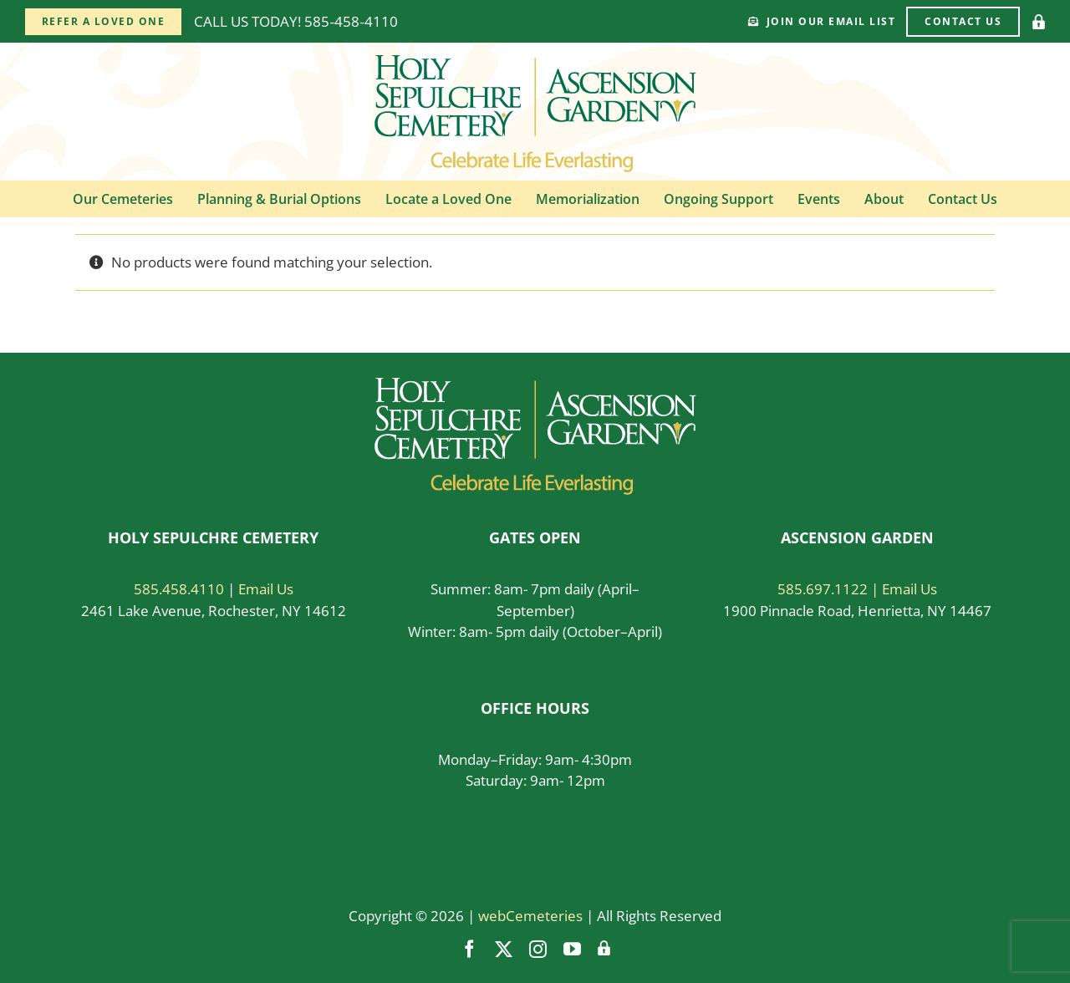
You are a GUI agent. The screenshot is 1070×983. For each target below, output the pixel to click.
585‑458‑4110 (350, 21)
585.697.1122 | (829, 588)
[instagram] (538, 949)
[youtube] (572, 949)
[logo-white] (535, 385)
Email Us (265, 588)
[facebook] (469, 949)
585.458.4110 (179, 588)
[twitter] (503, 949)
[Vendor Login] (1038, 21)
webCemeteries (530, 915)
